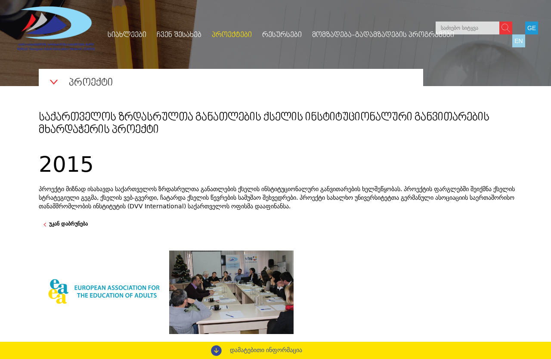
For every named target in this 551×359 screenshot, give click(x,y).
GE (531, 28)
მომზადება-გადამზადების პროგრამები (383, 35)
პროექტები (232, 35)
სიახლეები (127, 35)
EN (518, 40)
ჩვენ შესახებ (179, 35)
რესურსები (282, 35)
